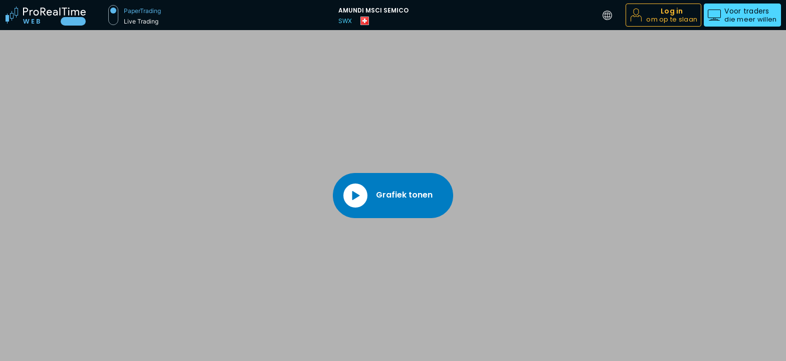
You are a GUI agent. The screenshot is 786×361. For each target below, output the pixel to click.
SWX (345, 21)
